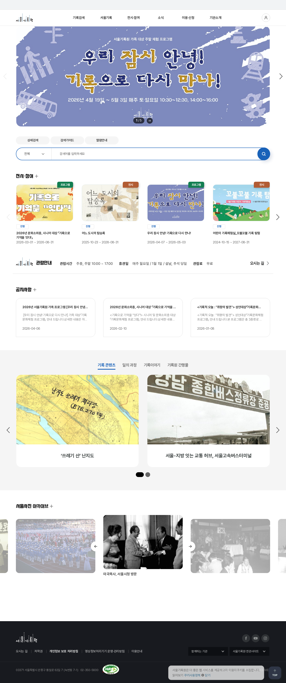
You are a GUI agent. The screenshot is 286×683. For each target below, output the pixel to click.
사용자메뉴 (266, 18)
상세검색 (32, 140)
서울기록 (106, 18)
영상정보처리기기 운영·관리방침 (105, 651)
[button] (140, 474)
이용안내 (136, 651)
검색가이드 (67, 140)
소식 (161, 18)
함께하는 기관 (199, 651)
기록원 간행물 (177, 365)
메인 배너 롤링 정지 (150, 121)
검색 (263, 154)
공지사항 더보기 (35, 290)
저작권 (38, 651)
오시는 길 (257, 263)
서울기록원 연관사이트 (246, 651)
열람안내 (101, 140)
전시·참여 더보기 (36, 176)
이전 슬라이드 (5, 76)
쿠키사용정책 (192, 675)
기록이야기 (152, 365)
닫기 (207, 675)
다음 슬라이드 (281, 76)
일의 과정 (129, 365)
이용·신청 (188, 18)
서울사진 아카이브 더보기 (51, 506)
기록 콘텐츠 (106, 365)
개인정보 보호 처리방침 (63, 651)
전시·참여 (133, 18)
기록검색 (79, 18)
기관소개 (215, 18)
